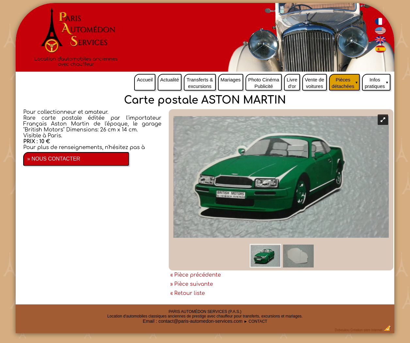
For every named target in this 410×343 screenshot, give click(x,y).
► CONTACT (255, 321)
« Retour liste (187, 293)
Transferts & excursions (199, 83)
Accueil (144, 79)
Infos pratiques (377, 81)
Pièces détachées (346, 81)
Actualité (169, 79)
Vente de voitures (314, 83)
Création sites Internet (366, 330)
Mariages (231, 79)
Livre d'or (292, 83)
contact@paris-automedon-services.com (200, 321)
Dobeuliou (342, 330)
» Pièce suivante (191, 284)
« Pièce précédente (195, 275)
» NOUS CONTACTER (53, 159)
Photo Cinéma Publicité (263, 83)
